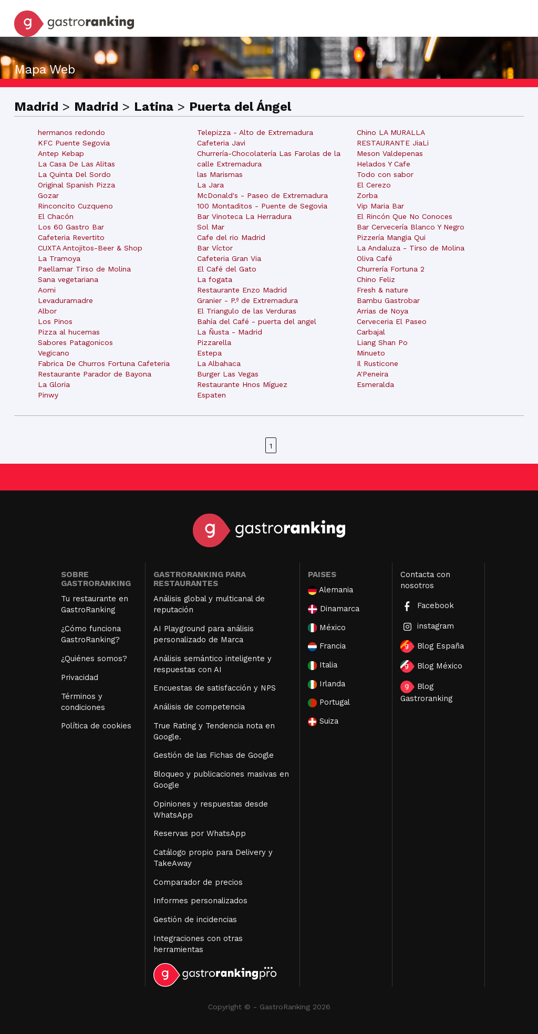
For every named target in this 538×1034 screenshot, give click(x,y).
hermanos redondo (71, 132)
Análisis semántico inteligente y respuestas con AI (212, 664)
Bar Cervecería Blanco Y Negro (410, 227)
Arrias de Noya (382, 311)
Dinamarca (333, 609)
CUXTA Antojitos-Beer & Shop (90, 248)
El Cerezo (374, 185)
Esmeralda (375, 384)
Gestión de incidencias (195, 919)
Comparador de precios (198, 882)
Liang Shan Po (382, 342)
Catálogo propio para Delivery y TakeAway (213, 858)
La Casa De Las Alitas (76, 164)
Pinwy (48, 395)
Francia (327, 646)
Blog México (431, 666)
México (327, 628)
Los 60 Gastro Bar (71, 227)
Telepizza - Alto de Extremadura (255, 132)
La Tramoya (59, 258)
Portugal (329, 702)
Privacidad (79, 677)
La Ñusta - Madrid (229, 332)
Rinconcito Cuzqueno (75, 206)
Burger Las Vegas (227, 374)
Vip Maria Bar (380, 206)
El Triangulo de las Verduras (246, 311)
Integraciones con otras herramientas (198, 944)
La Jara (210, 185)
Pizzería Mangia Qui (391, 237)
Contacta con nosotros (425, 580)
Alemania (330, 590)
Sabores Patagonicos (75, 342)
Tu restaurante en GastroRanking (94, 604)
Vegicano (53, 353)
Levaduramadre (65, 300)
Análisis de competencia (199, 707)
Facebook (427, 606)
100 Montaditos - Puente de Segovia (262, 206)
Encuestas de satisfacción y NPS (214, 688)
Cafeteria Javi (221, 143)
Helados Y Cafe (383, 164)
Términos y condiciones (83, 702)
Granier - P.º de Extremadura (247, 300)
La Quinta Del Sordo (74, 174)
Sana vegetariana (68, 279)
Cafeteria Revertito (71, 237)
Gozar (48, 195)
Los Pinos (55, 321)
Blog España (432, 646)
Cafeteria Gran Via (229, 258)
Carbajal (371, 332)
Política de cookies (96, 725)
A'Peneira (372, 374)
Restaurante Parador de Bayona (94, 374)
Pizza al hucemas (69, 332)
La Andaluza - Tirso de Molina (410, 248)
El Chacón (56, 216)
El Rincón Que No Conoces (404, 216)
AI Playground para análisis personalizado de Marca (203, 634)
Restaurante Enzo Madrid (242, 290)
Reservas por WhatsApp (199, 833)
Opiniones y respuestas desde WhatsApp (210, 809)
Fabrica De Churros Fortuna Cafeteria (104, 363)
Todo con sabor (385, 174)
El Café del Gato (226, 269)
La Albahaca (219, 363)
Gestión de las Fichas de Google (213, 755)
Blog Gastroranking (426, 692)
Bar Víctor (215, 248)
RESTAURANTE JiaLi (393, 143)
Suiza (323, 721)
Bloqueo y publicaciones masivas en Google (221, 779)
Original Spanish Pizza (76, 185)
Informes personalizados (200, 900)
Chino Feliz (376, 279)
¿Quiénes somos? (94, 658)
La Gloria (54, 384)
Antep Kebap (61, 153)
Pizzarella (214, 342)
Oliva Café (374, 258)
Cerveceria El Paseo (392, 321)
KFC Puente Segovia (74, 143)
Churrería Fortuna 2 (391, 269)
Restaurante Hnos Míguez (242, 384)
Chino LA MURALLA (391, 132)
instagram (427, 627)
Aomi (47, 290)
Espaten (211, 395)
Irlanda (326, 684)
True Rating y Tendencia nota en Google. (214, 731)
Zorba (367, 195)
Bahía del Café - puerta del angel (256, 321)
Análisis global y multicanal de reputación (209, 604)
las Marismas (220, 174)
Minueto (371, 353)
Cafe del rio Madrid (231, 237)
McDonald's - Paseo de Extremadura (262, 195)
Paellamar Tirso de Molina (84, 269)
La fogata (214, 279)
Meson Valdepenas (390, 153)
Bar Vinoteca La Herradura (244, 216)
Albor (47, 311)
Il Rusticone (377, 363)
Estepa (209, 353)
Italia (322, 665)
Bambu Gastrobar (388, 300)
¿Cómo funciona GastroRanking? (91, 634)
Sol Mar (210, 227)
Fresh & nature (382, 290)
